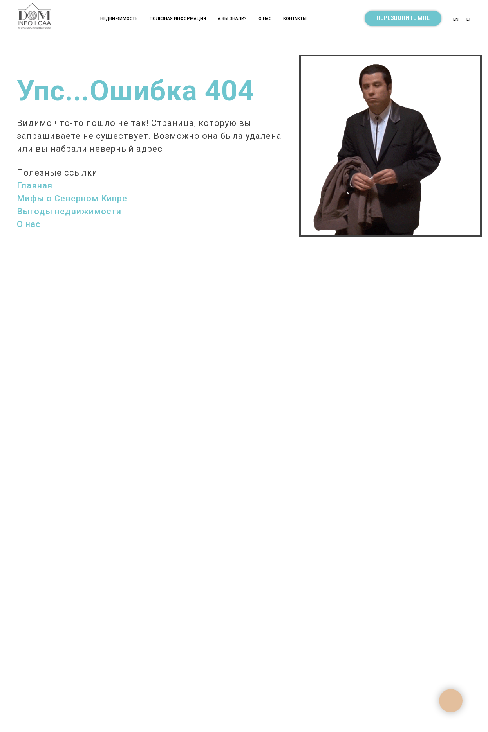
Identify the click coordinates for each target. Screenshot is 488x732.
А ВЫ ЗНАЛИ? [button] (232, 18)
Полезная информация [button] (178, 18)
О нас (29, 224)
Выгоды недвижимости (69, 211)
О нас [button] (264, 18)
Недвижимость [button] (119, 18)
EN (456, 19)
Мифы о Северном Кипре (72, 198)
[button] (403, 18)
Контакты (295, 18)
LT (468, 19)
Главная (34, 185)
